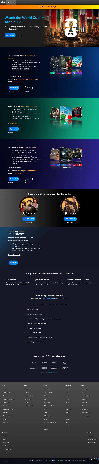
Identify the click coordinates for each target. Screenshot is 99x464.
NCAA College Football (49, 405)
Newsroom (84, 402)
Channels (27, 392)
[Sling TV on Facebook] (5, 446)
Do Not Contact (68, 460)
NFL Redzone (47, 415)
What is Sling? (85, 389)
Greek (67, 419)
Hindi (67, 389)
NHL (45, 409)
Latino (4, 439)
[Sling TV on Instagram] (8, 446)
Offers (4, 419)
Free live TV (27, 389)
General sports (47, 389)
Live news (27, 402)
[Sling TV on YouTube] (2, 446)
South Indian (69, 409)
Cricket (46, 429)
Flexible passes (53, 304)
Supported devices (86, 395)
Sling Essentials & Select (9, 399)
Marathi (67, 405)
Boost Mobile (8, 449)
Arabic (67, 395)
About (33, 304)
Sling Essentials (7, 392)
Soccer (46, 419)
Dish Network (8, 451)
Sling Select (6, 395)
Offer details (19, 35)
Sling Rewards (85, 409)
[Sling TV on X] (10, 446)
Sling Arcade (85, 405)
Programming (28, 399)
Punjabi (67, 399)
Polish (67, 422)
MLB (45, 426)
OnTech (9, 454)
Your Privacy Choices (49, 460)
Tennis (45, 412)
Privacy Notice (39, 460)
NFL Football (47, 402)
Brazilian (68, 426)
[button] (10, 35)
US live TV (5, 436)
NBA (45, 399)
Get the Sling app (29, 405)
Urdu (67, 392)
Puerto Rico (6, 442)
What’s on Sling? (42, 304)
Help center (84, 399)
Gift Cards (5, 422)
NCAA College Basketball (50, 422)
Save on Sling (63, 304)
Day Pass (5, 412)
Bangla (67, 402)
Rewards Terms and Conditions (79, 460)
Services (5, 389)
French (67, 412)
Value (83, 392)
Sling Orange (6, 402)
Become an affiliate (92, 439)
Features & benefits (86, 412)
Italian (67, 415)
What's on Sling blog (29, 395)
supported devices (52, 372)
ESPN (45, 395)
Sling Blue (5, 405)
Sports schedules (48, 392)
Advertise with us (92, 436)
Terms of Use (31, 460)
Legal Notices (60, 460)
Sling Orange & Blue (8, 409)
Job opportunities (92, 442)
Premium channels (7, 415)
